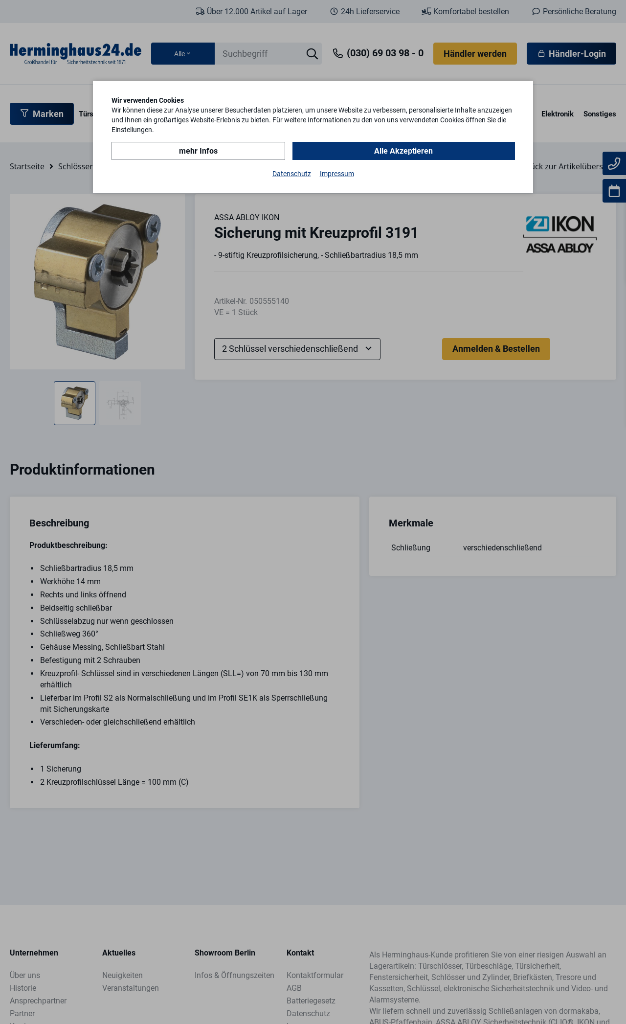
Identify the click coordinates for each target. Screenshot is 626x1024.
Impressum (337, 173)
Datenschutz (291, 173)
